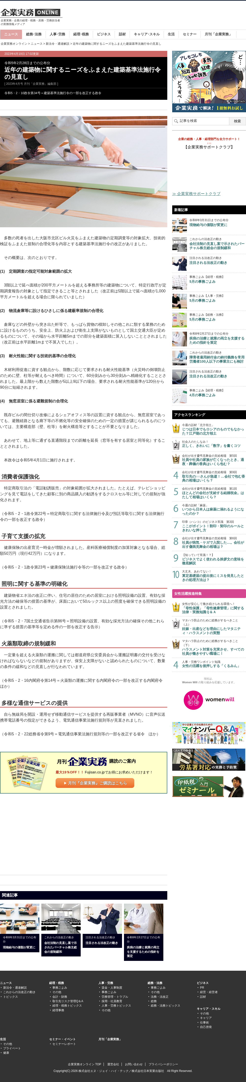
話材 (122, 34)
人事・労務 (105, 983)
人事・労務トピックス (116, 1005)
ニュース (11, 34)
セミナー (190, 34)
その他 (56, 992)
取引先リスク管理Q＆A (67, 1001)
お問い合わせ (134, 1064)
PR (202, 987)
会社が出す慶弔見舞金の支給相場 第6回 (214, 543)
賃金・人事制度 (112, 987)
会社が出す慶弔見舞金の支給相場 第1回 (214, 493)
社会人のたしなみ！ (214, 444)
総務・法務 (155, 983)
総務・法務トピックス (165, 1005)
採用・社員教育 (112, 1001)
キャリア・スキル (208, 1009)
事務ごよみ (59, 987)
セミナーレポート (64, 1044)
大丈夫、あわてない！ (214, 576)
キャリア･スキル (147, 34)
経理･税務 (81, 34)
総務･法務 (34, 34)
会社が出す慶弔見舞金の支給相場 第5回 (214, 460)
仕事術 (204, 1022)
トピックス (10, 996)
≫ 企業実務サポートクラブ (196, 194)
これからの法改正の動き (19, 992)
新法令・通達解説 (57, 43)
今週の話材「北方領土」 (214, 429)
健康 (6, 1052)
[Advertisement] (41, 833)
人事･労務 (57, 34)
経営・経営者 (209, 992)
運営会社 (113, 1064)
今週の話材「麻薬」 (214, 510)
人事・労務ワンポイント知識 (214, 664)
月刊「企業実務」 (218, 34)
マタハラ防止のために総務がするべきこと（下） (214, 647)
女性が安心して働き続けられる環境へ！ (214, 608)
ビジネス (104, 34)
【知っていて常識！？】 (214, 559)
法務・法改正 (160, 996)
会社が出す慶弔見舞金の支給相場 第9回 (214, 476)
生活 (171, 34)
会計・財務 (59, 996)
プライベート (12, 1048)
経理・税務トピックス (67, 1005)
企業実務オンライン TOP (84, 1064)
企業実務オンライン (14, 43)
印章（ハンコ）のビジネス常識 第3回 (214, 526)
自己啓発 (206, 1027)
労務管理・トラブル (115, 996)
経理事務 (58, 1010)
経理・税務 (56, 983)
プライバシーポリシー (163, 1064)
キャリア (206, 1018)
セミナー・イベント (62, 1039)
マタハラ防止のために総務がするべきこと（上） (214, 627)
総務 (154, 1001)
